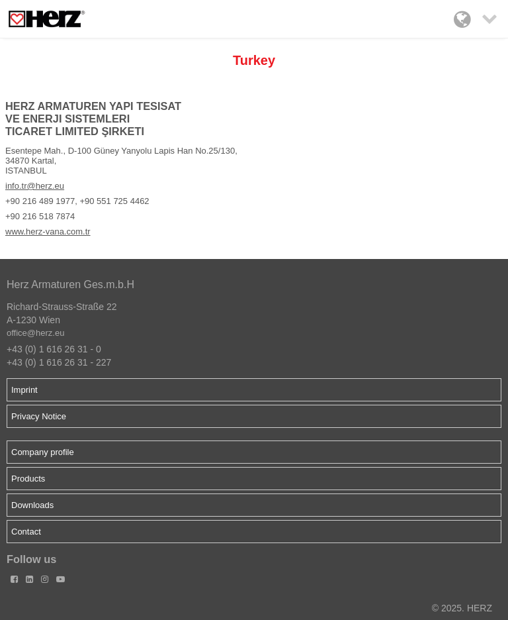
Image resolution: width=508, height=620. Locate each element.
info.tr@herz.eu (34, 186)
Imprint (24, 390)
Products (28, 479)
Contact (26, 532)
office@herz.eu (35, 333)
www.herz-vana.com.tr (48, 231)
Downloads (32, 505)
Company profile (42, 452)
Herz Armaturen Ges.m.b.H (70, 284)
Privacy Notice (38, 416)
